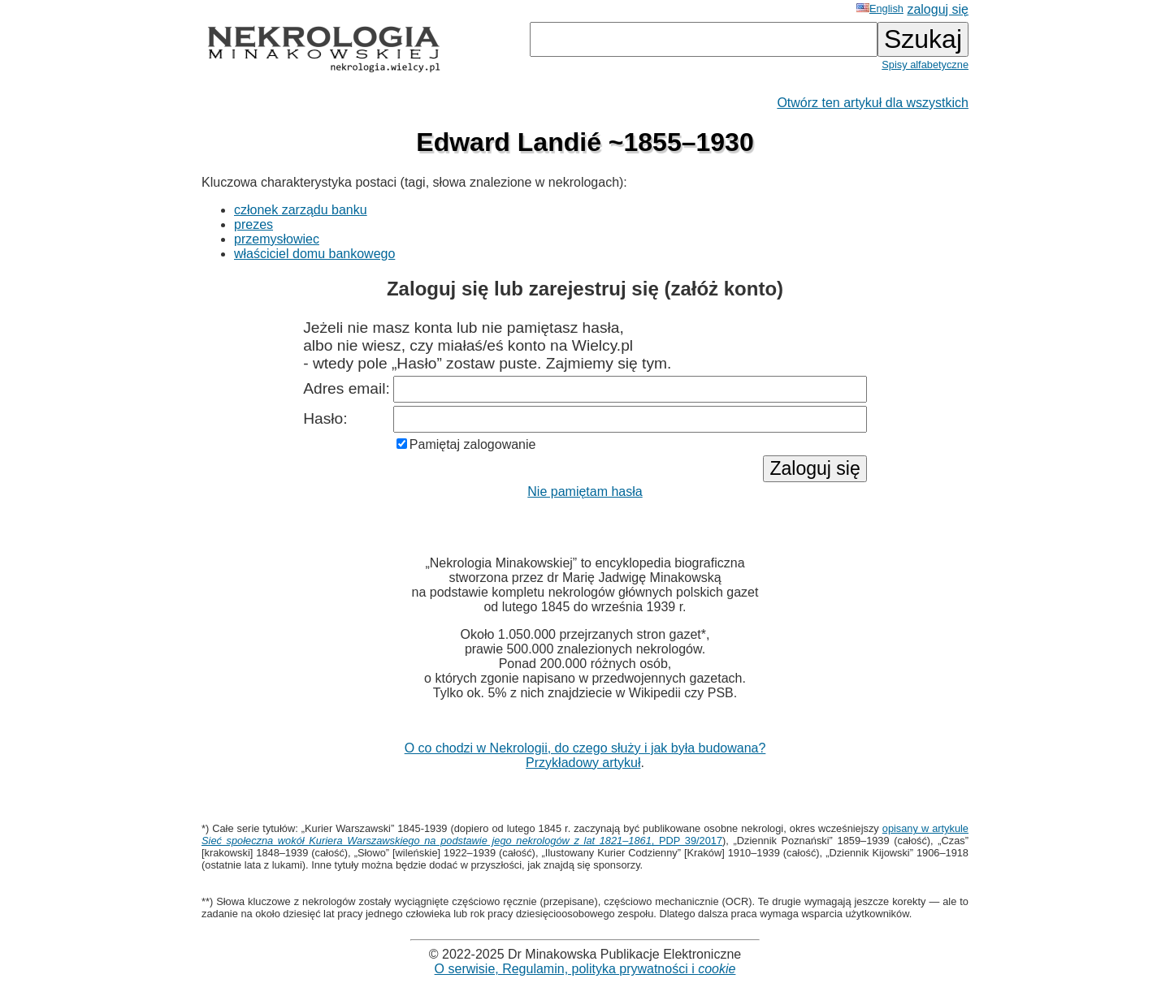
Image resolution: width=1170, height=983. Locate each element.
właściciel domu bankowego (314, 254)
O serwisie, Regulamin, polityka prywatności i (585, 969)
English (880, 8)
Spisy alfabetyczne (925, 64)
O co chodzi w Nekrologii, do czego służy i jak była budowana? (585, 748)
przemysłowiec (276, 239)
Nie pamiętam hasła (584, 491)
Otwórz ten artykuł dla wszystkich (872, 103)
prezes (253, 224)
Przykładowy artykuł (583, 763)
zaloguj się (937, 9)
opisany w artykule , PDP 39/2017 (585, 834)
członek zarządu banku (300, 210)
